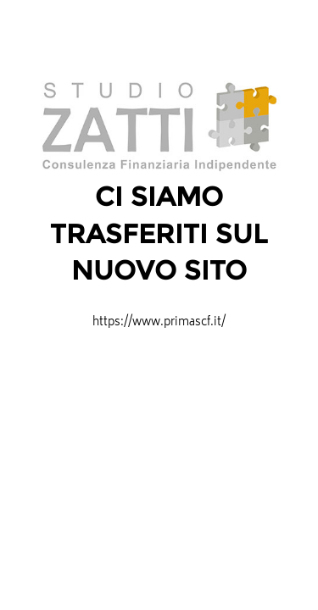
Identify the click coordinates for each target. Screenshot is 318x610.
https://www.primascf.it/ (159, 323)
